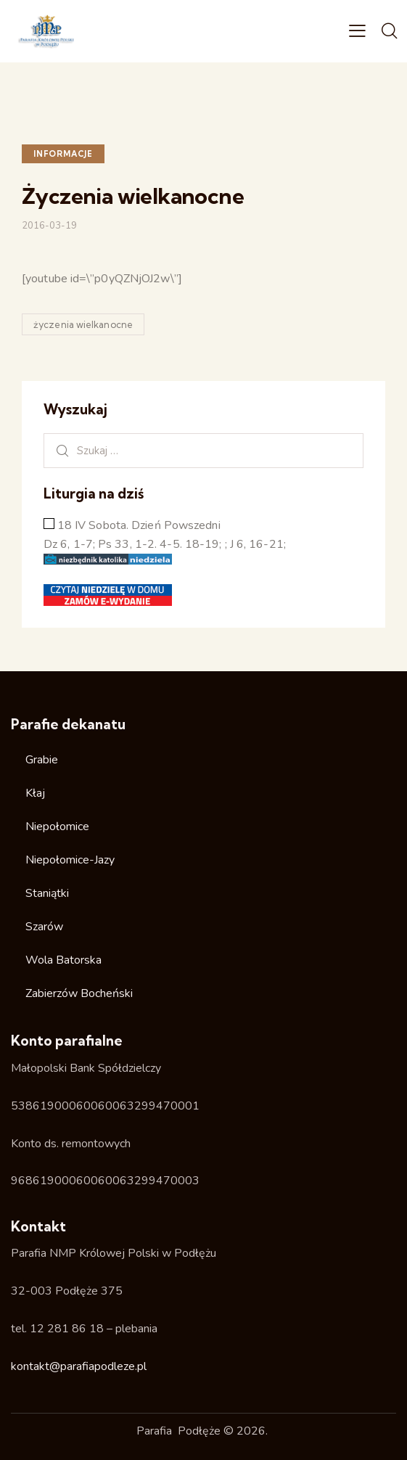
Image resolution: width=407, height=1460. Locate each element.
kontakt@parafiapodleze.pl (79, 1366)
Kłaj (35, 793)
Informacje (63, 154)
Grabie (41, 760)
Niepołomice (57, 826)
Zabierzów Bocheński (79, 993)
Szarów (44, 927)
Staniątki (47, 893)
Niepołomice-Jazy (70, 860)
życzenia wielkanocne (83, 324)
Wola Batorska (63, 960)
